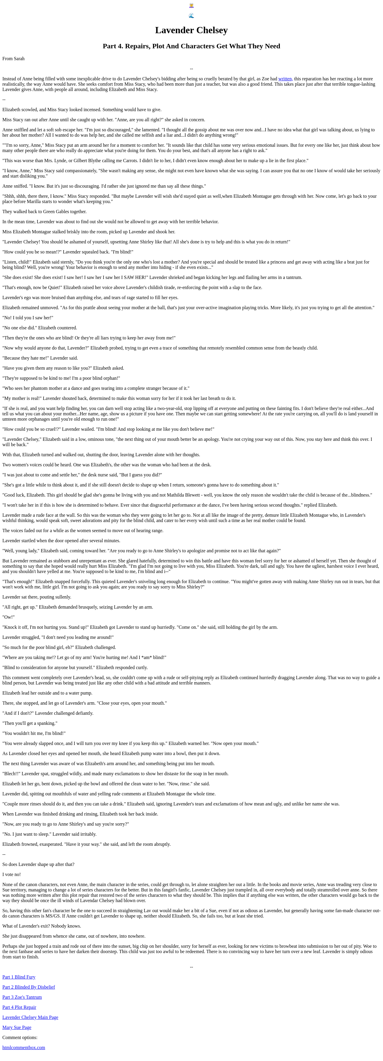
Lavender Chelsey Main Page (30, 1017)
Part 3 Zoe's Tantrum (22, 997)
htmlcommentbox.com (23, 1047)
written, (285, 78)
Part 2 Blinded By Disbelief (28, 987)
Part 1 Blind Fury (19, 976)
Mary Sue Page (16, 1027)
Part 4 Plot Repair (19, 1007)
